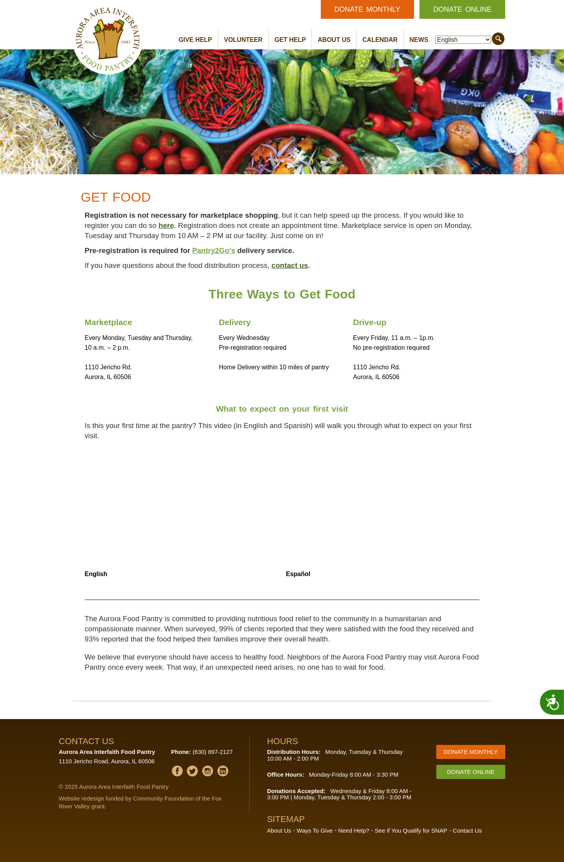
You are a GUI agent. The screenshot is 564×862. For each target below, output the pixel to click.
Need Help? (353, 830)
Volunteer (243, 39)
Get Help (290, 39)
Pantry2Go (210, 250)
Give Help (195, 39)
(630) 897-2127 (213, 751)
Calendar (380, 39)
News (419, 39)
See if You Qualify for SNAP (411, 830)
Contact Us (467, 830)
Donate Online (462, 9)
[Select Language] (463, 40)
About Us (334, 39)
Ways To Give (315, 830)
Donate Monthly (367, 9)
